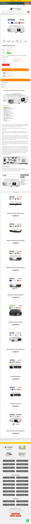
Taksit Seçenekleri (4, 82)
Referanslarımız (9, 467)
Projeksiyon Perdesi (22, 471)
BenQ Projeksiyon (22, 477)
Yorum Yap (12, 47)
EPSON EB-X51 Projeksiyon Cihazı (15, 403)
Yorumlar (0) (3, 86)
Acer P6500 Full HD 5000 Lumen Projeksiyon (15, 322)
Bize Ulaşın (12, 515)
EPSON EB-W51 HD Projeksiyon (15, 376)
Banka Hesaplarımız (22, 504)
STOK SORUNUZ (15, 69)
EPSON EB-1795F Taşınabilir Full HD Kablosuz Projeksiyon (16, 240)
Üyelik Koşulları (9, 501)
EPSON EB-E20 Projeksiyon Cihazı (6, 14)
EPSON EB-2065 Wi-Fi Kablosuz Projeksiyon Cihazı (15, 294)
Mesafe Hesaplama (22, 464)
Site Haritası (18, 515)
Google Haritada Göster (15, 513)
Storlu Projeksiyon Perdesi (9, 491)
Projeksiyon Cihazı (9, 471)
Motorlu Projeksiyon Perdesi (22, 491)
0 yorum (8, 47)
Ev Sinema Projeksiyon (9, 484)
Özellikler (3, 84)
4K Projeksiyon (22, 484)
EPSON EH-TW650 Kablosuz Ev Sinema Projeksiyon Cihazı (15, 349)
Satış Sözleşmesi (22, 501)
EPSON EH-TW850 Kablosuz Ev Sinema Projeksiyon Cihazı (15, 430)
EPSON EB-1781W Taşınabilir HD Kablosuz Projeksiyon (15, 213)
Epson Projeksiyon (9, 477)
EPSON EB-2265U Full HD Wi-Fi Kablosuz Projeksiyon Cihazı (15, 267)
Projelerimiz (22, 467)
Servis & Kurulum (9, 464)
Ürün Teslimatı (9, 504)
